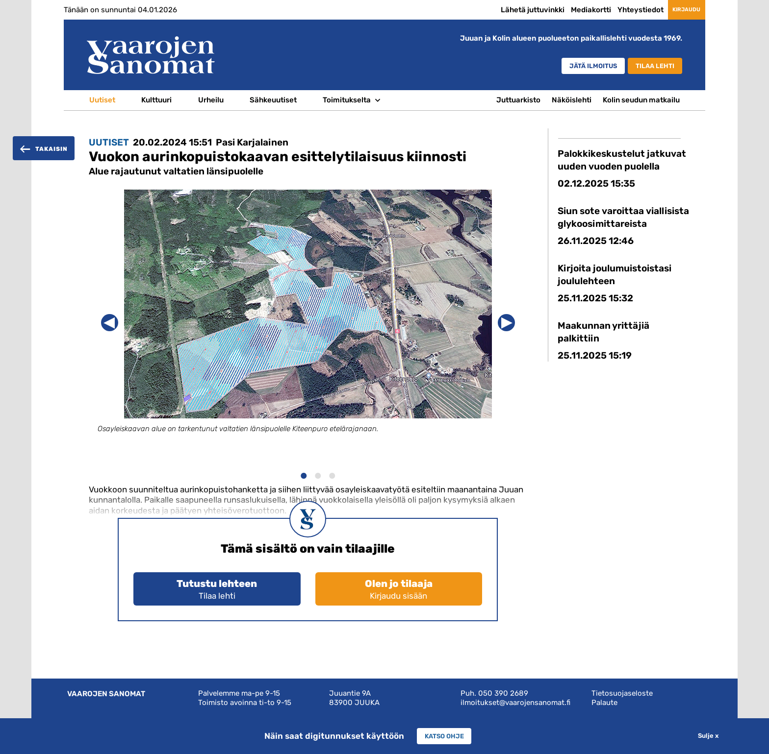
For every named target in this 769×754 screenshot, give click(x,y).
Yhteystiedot (621, 9)
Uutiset (102, 100)
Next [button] (506, 322)
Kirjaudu (676, 9)
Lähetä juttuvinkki (513, 9)
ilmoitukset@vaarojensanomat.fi (515, 702)
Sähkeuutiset (273, 100)
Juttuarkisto (518, 100)
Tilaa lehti (650, 66)
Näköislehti (571, 100)
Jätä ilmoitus (576, 66)
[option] (308, 320)
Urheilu (211, 100)
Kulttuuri (156, 100)
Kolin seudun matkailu (641, 100)
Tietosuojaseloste (622, 693)
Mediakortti (571, 9)
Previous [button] (109, 322)
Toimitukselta (347, 100)
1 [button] (303, 474)
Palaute (604, 702)
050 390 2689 (503, 693)
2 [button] (317, 474)
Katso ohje (444, 735)
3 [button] (331, 474)
